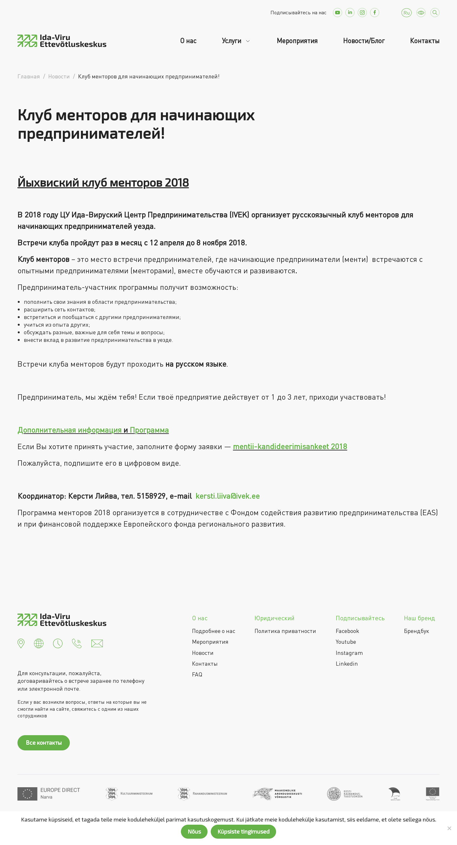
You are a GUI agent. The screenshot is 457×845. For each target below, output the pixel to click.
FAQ (197, 674)
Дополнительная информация (69, 429)
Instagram (349, 652)
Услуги (232, 41)
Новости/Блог (364, 41)
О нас (188, 41)
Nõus (194, 831)
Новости (203, 652)
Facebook (347, 630)
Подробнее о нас (213, 630)
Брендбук (416, 630)
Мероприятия (297, 41)
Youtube (346, 641)
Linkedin (347, 663)
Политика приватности (285, 630)
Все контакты (44, 742)
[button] (20, 642)
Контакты (425, 41)
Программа (149, 429)
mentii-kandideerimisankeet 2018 (290, 446)
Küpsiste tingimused (243, 831)
